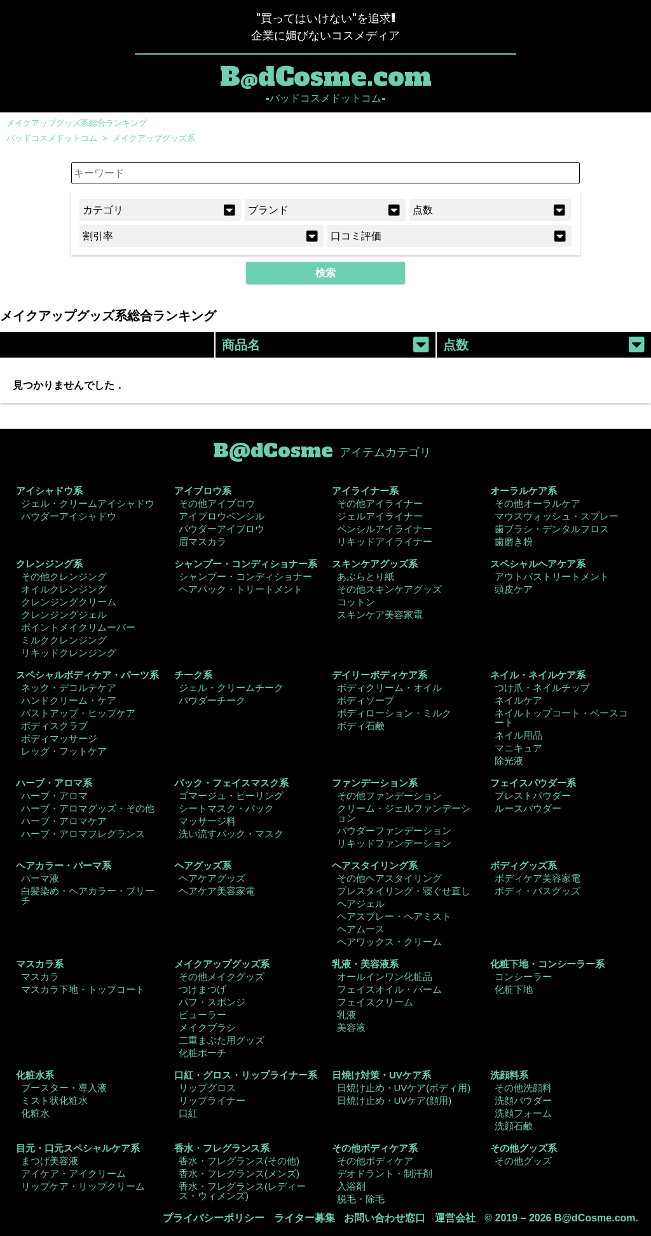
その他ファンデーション (389, 795)
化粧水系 (35, 1075)
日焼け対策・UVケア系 (381, 1075)
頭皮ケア (514, 589)
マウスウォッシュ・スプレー (557, 516)
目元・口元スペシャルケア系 (78, 1148)
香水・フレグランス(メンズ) (239, 1173)
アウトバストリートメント (552, 576)
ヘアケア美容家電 (217, 890)
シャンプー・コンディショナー (245, 576)
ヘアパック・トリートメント (241, 589)
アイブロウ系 (202, 490)
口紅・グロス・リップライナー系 (245, 1075)
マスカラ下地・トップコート (83, 989)
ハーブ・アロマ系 (54, 782)
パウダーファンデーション (394, 830)
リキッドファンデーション (394, 843)
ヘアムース (361, 929)
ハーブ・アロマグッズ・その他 (87, 808)
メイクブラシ (207, 1027)
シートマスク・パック (226, 808)
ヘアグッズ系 (202, 865)
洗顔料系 (509, 1075)
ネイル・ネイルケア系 (538, 674)
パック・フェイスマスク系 (231, 782)
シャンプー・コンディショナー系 (245, 563)
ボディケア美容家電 (537, 878)
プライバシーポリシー (213, 1217)
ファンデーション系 (375, 782)
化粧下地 (514, 989)
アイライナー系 (365, 490)
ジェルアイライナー (380, 516)
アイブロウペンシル (221, 516)
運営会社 (455, 1217)
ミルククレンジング (64, 640)
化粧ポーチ (202, 1052)
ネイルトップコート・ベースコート (561, 718)
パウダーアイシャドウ (68, 516)
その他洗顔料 (523, 1087)
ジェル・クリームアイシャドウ (87, 503)
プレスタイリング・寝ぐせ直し (403, 890)
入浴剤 (351, 1186)
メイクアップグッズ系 (154, 138)
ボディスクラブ (54, 725)
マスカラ (40, 976)
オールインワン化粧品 (384, 976)
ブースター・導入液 (64, 1087)
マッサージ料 (207, 821)
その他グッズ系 (523, 1148)
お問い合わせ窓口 (384, 1217)
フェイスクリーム (375, 1002)
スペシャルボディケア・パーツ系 (87, 674)
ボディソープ (365, 700)
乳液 (346, 1014)
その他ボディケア (375, 1160)
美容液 (351, 1027)
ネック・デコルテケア (68, 687)
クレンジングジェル (64, 614)
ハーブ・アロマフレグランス (83, 833)
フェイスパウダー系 (533, 782)
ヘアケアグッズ (212, 878)
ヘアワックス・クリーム (389, 941)
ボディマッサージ (59, 738)
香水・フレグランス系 (222, 1148)
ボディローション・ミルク (394, 713)
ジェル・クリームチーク (231, 687)
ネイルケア (518, 700)
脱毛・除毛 (361, 1198)
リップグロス (207, 1087)
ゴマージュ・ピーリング (231, 795)
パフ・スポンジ (212, 1002)
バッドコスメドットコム (51, 138)
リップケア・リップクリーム (83, 1186)
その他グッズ (523, 1160)
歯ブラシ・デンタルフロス (552, 528)
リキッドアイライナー (384, 541)
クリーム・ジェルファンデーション (403, 813)
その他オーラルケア (537, 503)
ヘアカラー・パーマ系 (63, 865)
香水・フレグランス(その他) (239, 1160)
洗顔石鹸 (514, 1125)
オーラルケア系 (523, 490)
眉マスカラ (202, 541)
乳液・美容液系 (365, 963)
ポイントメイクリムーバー (78, 627)
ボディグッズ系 (523, 865)
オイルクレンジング (64, 589)
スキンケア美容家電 (380, 614)
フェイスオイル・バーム (389, 989)
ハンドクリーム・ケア (68, 700)
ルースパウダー (528, 808)
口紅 (188, 1113)
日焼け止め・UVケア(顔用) (394, 1100)
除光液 (509, 760)
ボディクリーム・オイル (389, 687)
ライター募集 (304, 1217)
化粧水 (35, 1113)
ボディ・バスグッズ (537, 890)
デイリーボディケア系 (379, 674)
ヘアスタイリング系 (375, 865)
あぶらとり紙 (365, 576)
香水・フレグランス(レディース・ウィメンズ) (242, 1191)
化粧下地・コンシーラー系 (547, 963)
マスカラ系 (40, 963)
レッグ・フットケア (64, 751)
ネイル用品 (518, 735)
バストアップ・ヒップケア (78, 713)
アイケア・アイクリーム (73, 1173)
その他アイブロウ (217, 503)
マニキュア (518, 747)
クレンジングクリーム (68, 601)
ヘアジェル (361, 903)
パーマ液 (40, 878)
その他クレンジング (64, 576)
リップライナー (212, 1100)
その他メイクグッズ (221, 976)
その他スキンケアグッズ (389, 589)
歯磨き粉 (514, 541)
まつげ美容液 (49, 1160)
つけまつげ (202, 989)
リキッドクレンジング (68, 652)
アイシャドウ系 (49, 490)
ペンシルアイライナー (384, 528)
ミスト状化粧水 (54, 1100)
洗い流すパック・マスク (231, 833)
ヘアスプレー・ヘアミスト (394, 916)
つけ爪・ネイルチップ (542, 687)
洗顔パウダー (523, 1100)
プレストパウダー (533, 795)
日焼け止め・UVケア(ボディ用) (404, 1087)
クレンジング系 (49, 563)
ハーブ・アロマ (54, 795)
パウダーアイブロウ (221, 528)
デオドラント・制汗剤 (384, 1173)
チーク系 (193, 674)
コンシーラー (523, 976)
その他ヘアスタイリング (389, 878)
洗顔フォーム (523, 1113)
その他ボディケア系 (375, 1148)
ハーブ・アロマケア (64, 821)
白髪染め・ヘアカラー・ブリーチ (87, 895)
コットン (356, 601)
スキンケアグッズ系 (375, 563)
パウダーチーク (212, 700)
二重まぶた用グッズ (221, 1040)
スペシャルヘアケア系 (538, 563)
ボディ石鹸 (361, 725)
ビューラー (202, 1014)
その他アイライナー (380, 503)
